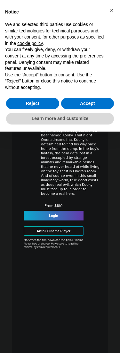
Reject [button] (32, 103)
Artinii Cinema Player (53, 231)
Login (53, 216)
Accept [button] (87, 103)
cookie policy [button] (30, 43)
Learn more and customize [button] (60, 118)
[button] (112, 10)
